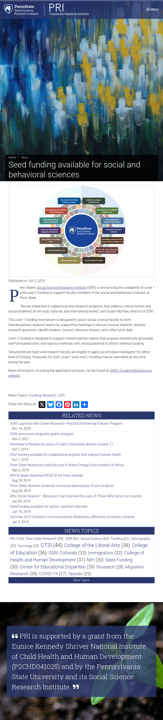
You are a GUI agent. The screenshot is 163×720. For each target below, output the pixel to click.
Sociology (25, 546)
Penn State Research (41, 539)
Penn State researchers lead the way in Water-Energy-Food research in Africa (67, 465)
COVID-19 (48, 573)
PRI (12, 539)
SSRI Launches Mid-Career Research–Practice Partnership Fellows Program (66, 423)
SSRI (61, 395)
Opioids (75, 573)
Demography (140, 539)
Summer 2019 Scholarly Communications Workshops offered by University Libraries (72, 517)
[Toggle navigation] (152, 9)
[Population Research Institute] (44, 9)
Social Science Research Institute (61, 288)
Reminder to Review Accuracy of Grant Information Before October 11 (61, 444)
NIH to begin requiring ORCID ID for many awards (46, 475)
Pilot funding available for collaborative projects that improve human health (65, 455)
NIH (90, 559)
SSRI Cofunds (63, 553)
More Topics (81, 580)
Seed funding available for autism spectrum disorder (49, 506)
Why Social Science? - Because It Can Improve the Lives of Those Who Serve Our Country (76, 496)
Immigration (100, 553)
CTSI (46, 545)
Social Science (91, 539)
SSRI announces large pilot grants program (42, 434)
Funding (35, 395)
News (24, 157)
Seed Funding (118, 559)
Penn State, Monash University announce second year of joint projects (62, 486)
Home (12, 157)
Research (49, 395)
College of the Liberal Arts (92, 545)
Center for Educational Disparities (53, 566)
